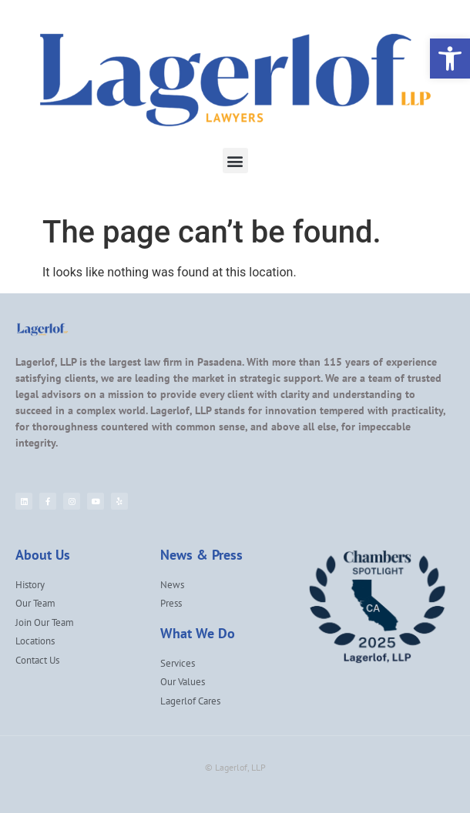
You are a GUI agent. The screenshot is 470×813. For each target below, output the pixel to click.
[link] (450, 58)
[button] (235, 160)
